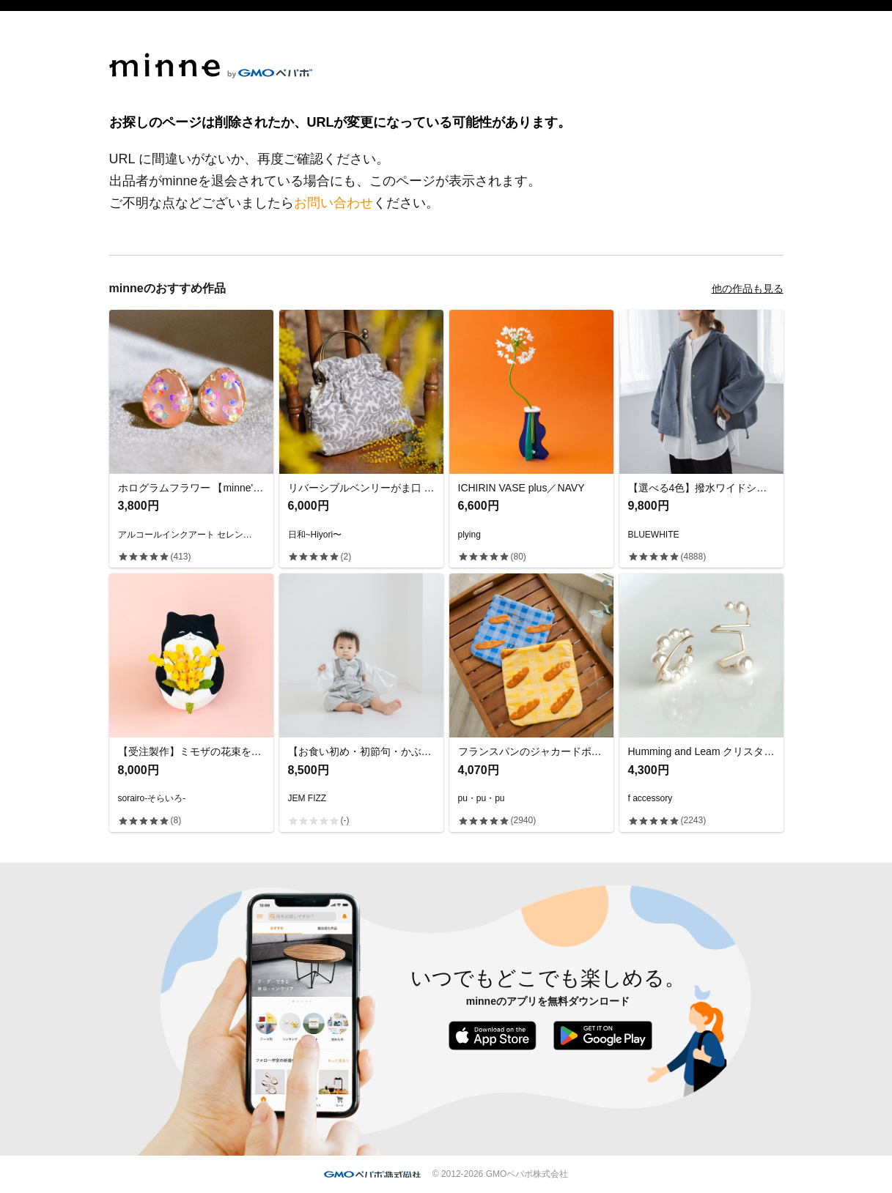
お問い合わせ (333, 203)
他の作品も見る (748, 288)
